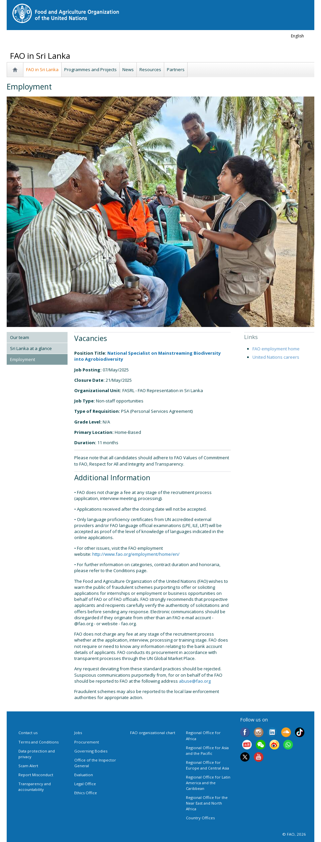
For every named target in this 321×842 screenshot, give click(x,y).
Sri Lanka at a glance (31, 348)
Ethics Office (85, 792)
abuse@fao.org (195, 681)
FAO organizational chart (152, 732)
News (128, 69)
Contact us (27, 732)
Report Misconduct (35, 774)
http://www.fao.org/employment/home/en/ (136, 554)
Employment (22, 359)
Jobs (78, 732)
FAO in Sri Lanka (42, 69)
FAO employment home (276, 349)
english (297, 36)
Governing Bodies (90, 750)
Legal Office (85, 783)
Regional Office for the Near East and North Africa (207, 803)
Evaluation (83, 774)
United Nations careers (275, 357)
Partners (176, 69)
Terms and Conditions (38, 741)
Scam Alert (28, 765)
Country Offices (200, 817)
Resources (150, 69)
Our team (19, 337)
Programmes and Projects (90, 69)
